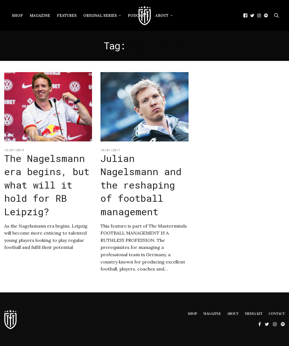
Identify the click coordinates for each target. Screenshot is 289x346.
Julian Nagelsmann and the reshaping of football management (141, 185)
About (162, 15)
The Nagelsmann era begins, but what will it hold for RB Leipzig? (46, 185)
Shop (17, 15)
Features (67, 15)
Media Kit (254, 313)
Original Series (100, 15)
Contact (277, 313)
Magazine (40, 15)
